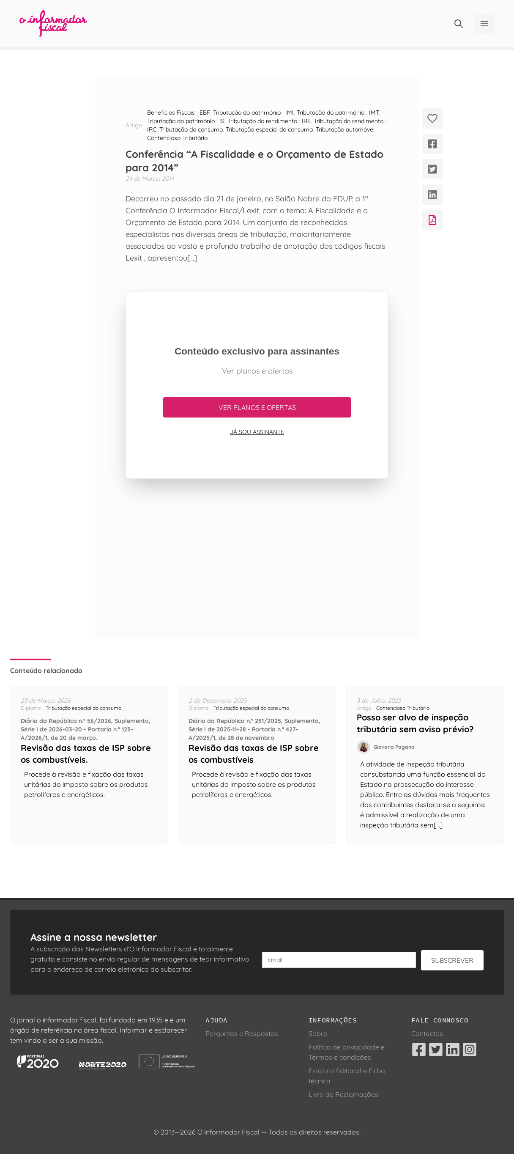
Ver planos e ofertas (257, 407)
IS (221, 121)
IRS (306, 121)
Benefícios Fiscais (171, 112)
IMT (374, 112)
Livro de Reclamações (343, 1094)
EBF (205, 112)
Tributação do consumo (191, 129)
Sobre (318, 1033)
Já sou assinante (257, 432)
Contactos (427, 1033)
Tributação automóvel (345, 129)
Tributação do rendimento (262, 121)
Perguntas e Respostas (241, 1033)
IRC (151, 129)
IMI (289, 112)
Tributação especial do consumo (269, 129)
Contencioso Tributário (177, 138)
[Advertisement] (257, 558)
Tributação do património (247, 112)
